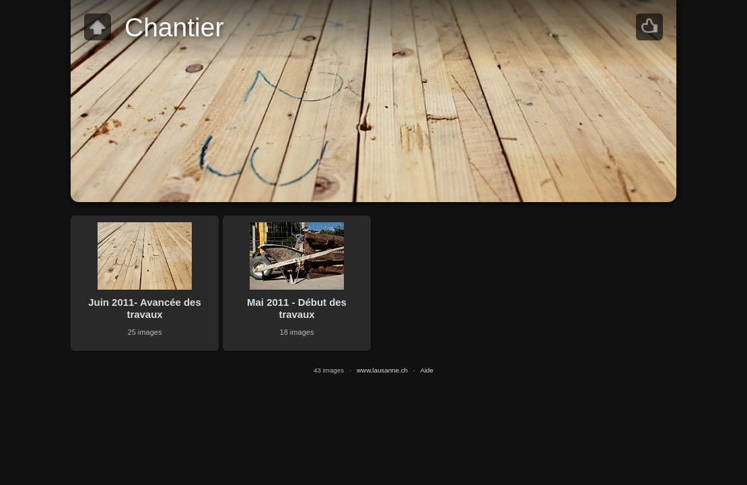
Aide (426, 370)
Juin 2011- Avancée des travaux (144, 308)
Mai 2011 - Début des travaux (297, 308)
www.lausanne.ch (382, 370)
